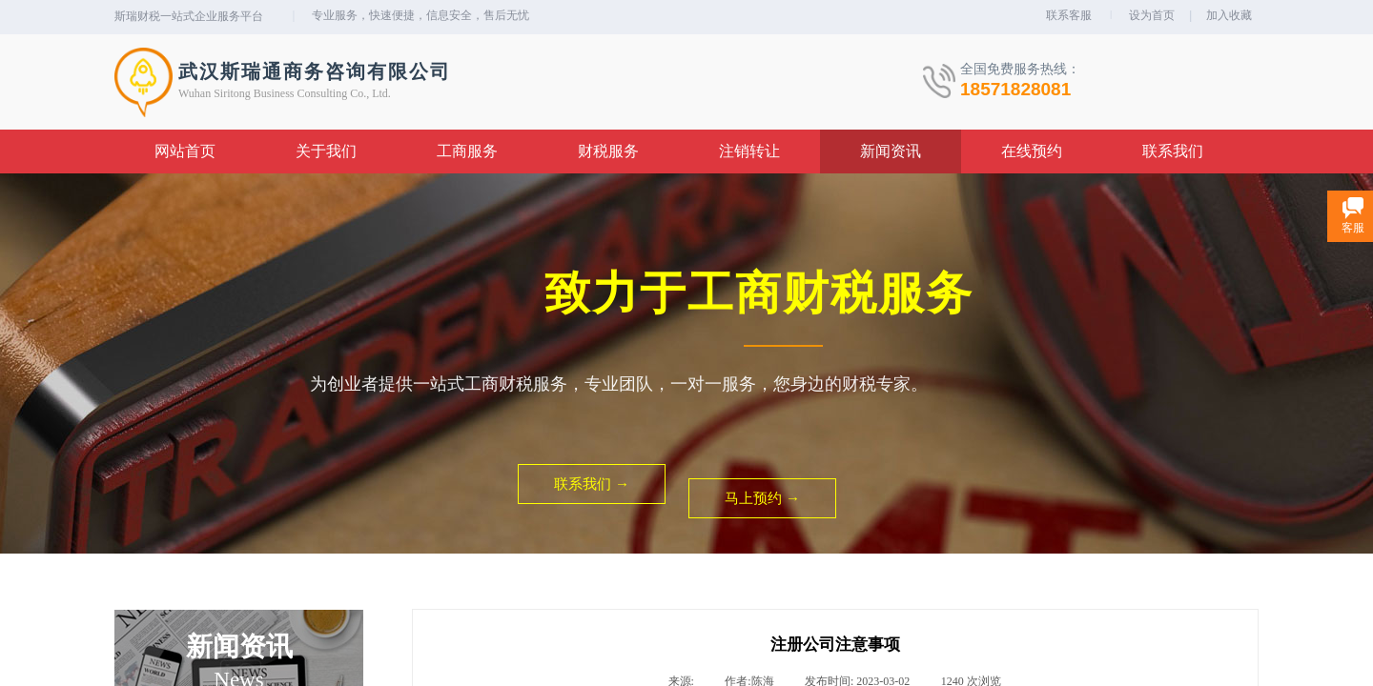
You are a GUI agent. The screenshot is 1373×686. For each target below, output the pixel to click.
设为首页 (1152, 15)
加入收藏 (1229, 15)
